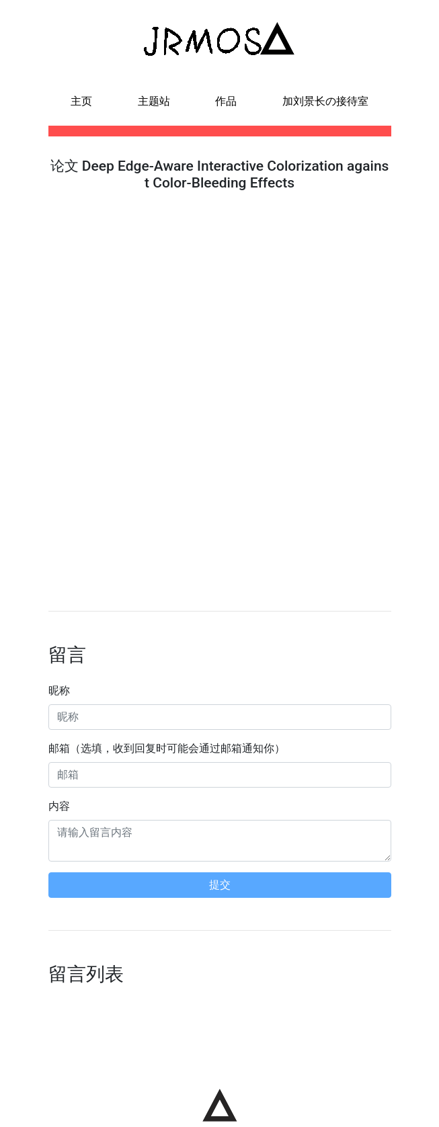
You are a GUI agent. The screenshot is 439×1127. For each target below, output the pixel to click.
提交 (220, 884)
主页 (81, 101)
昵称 (59, 690)
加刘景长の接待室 (325, 101)
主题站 (154, 101)
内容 (59, 806)
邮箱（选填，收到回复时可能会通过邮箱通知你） (166, 748)
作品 (226, 101)
